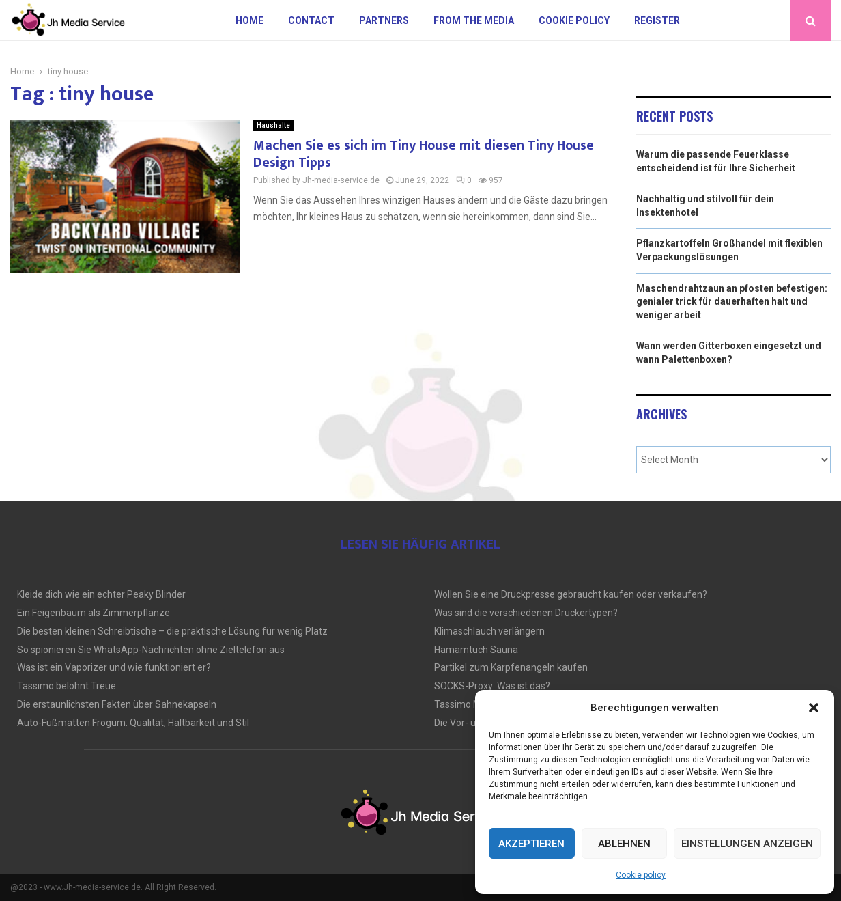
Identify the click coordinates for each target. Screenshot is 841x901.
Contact (311, 20)
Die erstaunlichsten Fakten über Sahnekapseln (116, 704)
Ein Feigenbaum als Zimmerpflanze (93, 612)
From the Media (473, 20)
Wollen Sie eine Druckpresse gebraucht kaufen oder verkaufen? (570, 594)
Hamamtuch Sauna (476, 649)
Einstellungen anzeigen (747, 843)
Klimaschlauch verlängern (489, 631)
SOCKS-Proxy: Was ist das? (492, 685)
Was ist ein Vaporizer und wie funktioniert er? (114, 667)
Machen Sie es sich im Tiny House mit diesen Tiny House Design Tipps (423, 154)
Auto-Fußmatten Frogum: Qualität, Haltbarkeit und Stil (133, 722)
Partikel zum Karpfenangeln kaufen (511, 667)
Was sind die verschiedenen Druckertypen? (526, 612)
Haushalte (273, 125)
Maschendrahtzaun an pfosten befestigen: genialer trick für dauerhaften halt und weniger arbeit (731, 301)
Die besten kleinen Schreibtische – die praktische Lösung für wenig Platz (172, 631)
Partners (384, 20)
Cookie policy (641, 875)
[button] (814, 708)
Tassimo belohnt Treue (66, 685)
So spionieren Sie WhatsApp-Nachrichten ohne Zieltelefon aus (151, 649)
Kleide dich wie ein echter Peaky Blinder (101, 594)
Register (657, 20)
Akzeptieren (531, 843)
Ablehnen (624, 843)
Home (249, 20)
